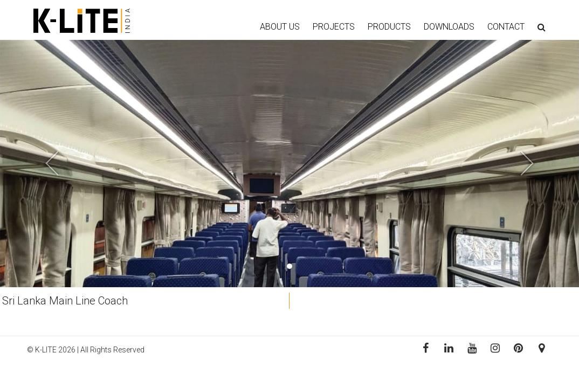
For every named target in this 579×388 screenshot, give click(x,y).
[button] (43, 163)
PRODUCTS (389, 27)
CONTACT (506, 27)
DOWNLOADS (449, 27)
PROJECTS (334, 27)
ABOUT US (280, 27)
